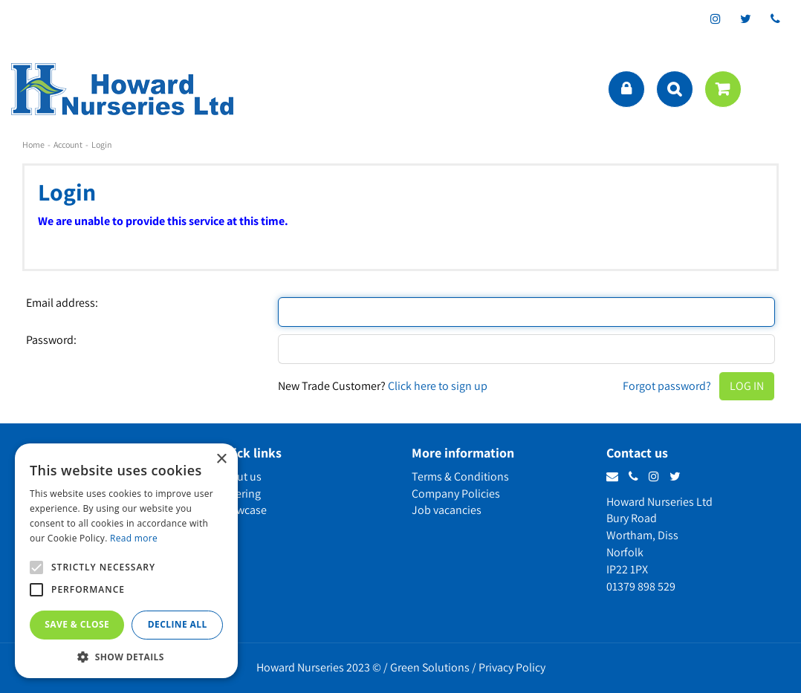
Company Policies (456, 493)
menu (775, 89)
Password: (51, 340)
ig (715, 18)
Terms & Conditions (460, 476)
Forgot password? (667, 386)
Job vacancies (446, 510)
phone (775, 18)
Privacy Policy (512, 667)
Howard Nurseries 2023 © (318, 667)
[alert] (126, 560)
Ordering (239, 493)
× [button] (221, 459)
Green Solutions (430, 667)
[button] (126, 656)
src (674, 89)
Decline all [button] (177, 624)
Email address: (62, 303)
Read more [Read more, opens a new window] (134, 538)
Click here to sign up (437, 386)
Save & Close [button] (77, 624)
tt (745, 18)
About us (239, 476)
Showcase (242, 510)
